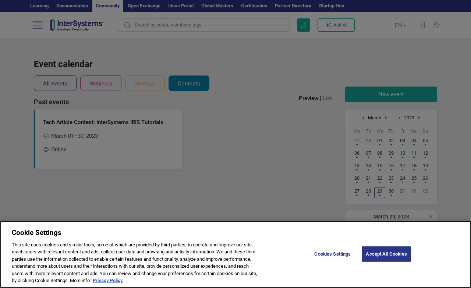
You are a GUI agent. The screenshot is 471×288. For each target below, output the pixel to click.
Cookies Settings (332, 259)
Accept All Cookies (386, 259)
